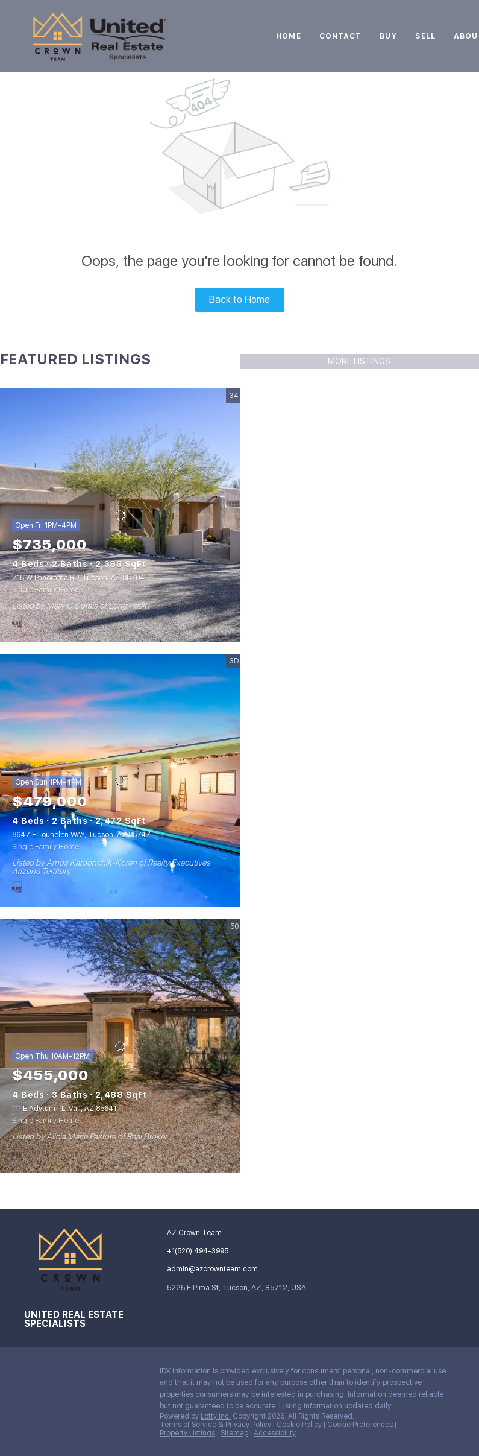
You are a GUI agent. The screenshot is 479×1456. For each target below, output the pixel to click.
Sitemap (234, 1433)
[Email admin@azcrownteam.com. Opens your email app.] (215, 1269)
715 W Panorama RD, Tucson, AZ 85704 (78, 578)
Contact (340, 36)
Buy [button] (388, 36)
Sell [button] (425, 36)
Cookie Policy (299, 1424)
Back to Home (239, 299)
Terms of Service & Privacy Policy (215, 1424)
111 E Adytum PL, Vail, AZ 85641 (64, 1108)
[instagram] (33, 1374)
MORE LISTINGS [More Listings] (359, 361)
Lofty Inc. (216, 1416)
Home (288, 36)
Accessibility (275, 1433)
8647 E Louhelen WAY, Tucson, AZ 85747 (81, 835)
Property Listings (187, 1433)
